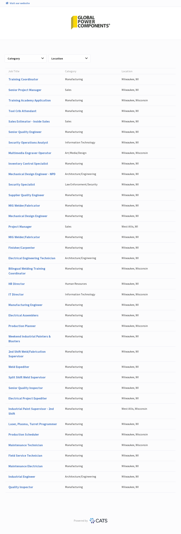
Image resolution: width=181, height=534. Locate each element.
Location (69, 58)
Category (26, 58)
